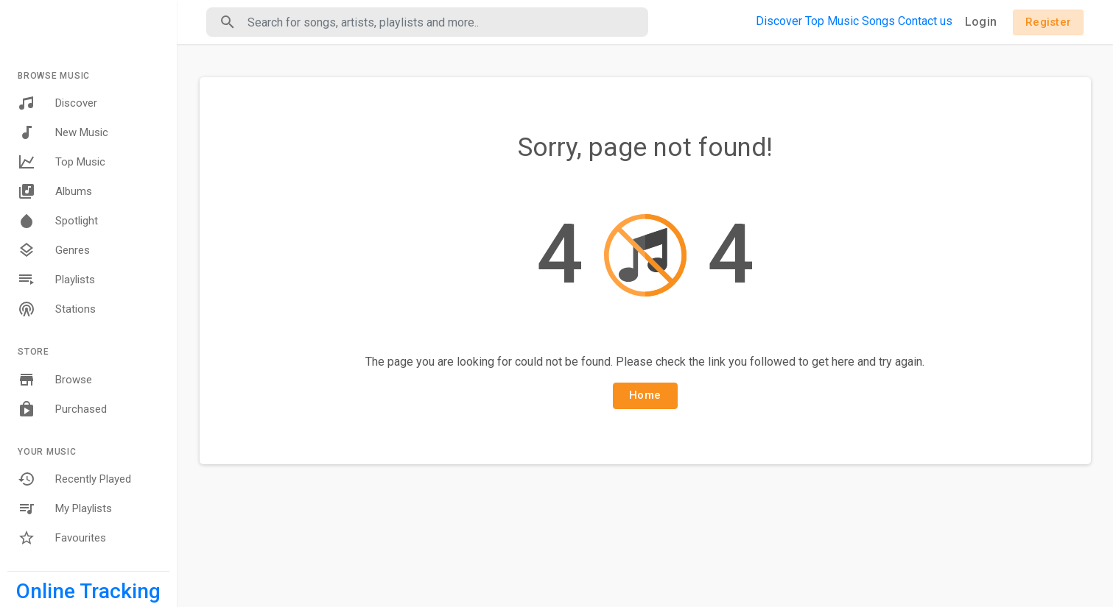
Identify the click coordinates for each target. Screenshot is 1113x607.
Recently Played (74, 479)
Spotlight (58, 221)
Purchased (62, 409)
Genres (54, 250)
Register (1048, 22)
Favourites (62, 538)
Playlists (56, 279)
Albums (55, 191)
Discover (57, 103)
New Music (63, 132)
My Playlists (65, 508)
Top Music (61, 162)
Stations (57, 309)
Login (981, 22)
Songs (878, 21)
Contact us (925, 21)
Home (645, 395)
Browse (55, 379)
